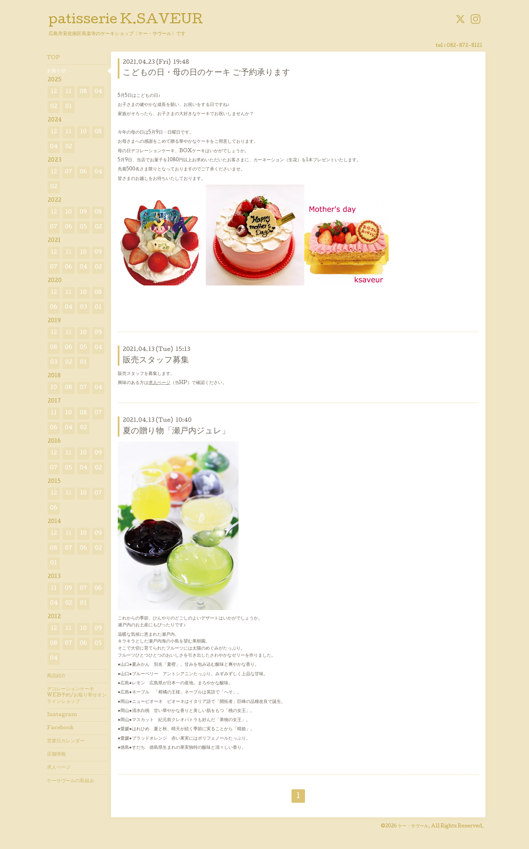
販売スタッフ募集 (156, 360)
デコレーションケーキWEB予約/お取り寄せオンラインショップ (77, 695)
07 (68, 172)
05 (83, 227)
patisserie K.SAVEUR (126, 20)
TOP (53, 58)
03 (83, 307)
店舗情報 (56, 754)
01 (68, 107)
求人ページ (159, 383)
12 (54, 92)
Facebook (60, 728)
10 (83, 132)
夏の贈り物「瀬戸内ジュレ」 (176, 431)
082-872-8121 (464, 46)
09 (83, 212)
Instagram (62, 715)
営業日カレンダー (66, 741)
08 (83, 92)
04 (98, 92)
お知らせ (56, 71)
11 (68, 92)
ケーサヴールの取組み (70, 781)
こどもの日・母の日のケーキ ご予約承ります (206, 73)
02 (53, 107)
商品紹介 (56, 676)
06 (83, 172)
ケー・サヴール (413, 826)
